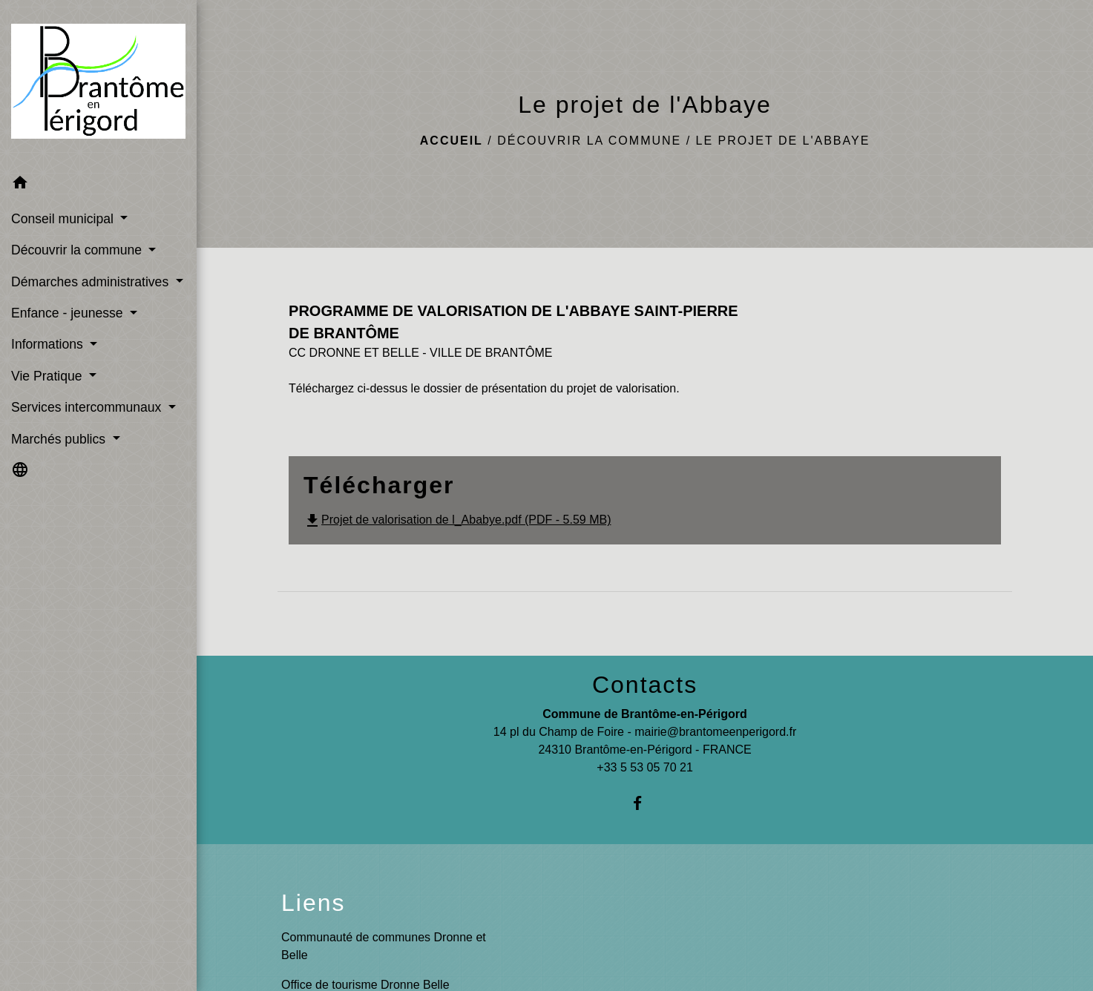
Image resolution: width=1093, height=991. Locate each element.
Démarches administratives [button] (91, 281)
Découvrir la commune (589, 140)
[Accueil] (98, 84)
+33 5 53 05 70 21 (644, 767)
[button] (98, 185)
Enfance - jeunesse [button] (69, 313)
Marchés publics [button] (60, 439)
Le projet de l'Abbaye (783, 140)
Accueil (451, 140)
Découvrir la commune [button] (78, 250)
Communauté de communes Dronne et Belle (383, 946)
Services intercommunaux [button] (88, 407)
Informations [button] (49, 344)
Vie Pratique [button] (48, 376)
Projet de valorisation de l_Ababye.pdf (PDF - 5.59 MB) (457, 519)
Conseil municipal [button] (64, 218)
